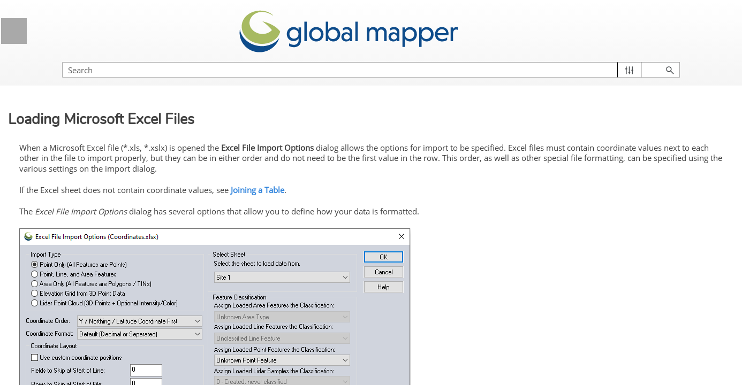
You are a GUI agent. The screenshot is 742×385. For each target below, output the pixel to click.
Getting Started (95, 161)
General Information (95, 108)
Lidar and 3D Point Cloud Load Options (96, 329)
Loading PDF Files (75, 355)
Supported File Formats (95, 188)
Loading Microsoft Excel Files (98, 303)
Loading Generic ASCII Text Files (103, 277)
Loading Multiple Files (81, 231)
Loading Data (99, 211)
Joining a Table (437, 177)
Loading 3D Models (77, 375)
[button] (683, 59)
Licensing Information (95, 134)
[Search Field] (627, 59)
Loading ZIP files (72, 251)
